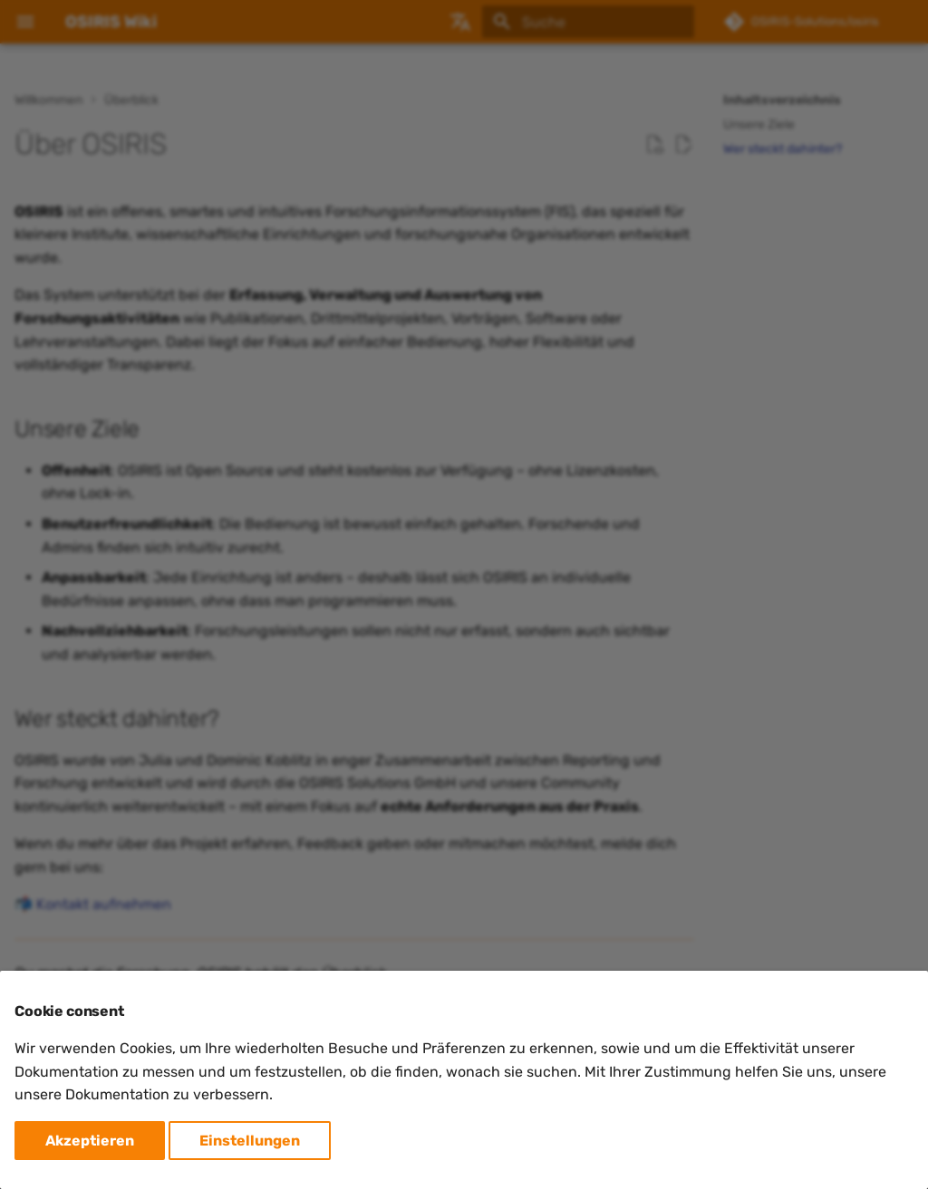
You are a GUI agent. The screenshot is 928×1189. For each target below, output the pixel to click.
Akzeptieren (89, 1140)
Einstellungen (249, 1140)
